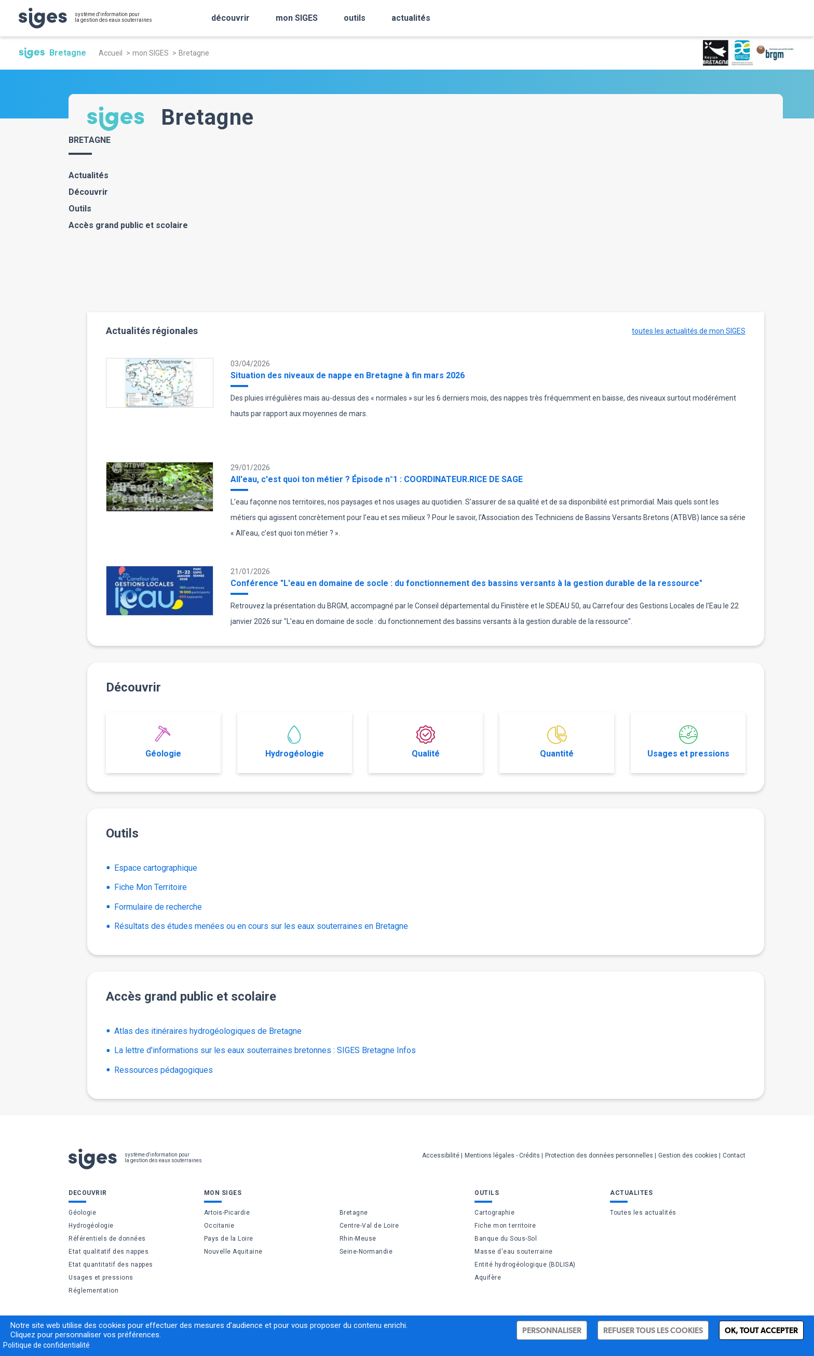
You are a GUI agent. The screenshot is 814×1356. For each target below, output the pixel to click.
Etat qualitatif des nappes (108, 1251)
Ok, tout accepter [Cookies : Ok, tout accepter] (761, 1330)
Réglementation (93, 1290)
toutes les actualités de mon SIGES (688, 331)
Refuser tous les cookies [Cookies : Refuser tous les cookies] (653, 1330)
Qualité (426, 742)
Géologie (163, 742)
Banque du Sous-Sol (505, 1238)
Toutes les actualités (643, 1212)
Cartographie (494, 1212)
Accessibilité (440, 1155)
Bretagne (354, 1212)
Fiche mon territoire (505, 1225)
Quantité (557, 742)
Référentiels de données (107, 1238)
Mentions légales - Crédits (502, 1155)
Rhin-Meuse (358, 1238)
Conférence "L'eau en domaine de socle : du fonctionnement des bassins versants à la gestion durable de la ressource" (466, 583)
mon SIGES (150, 53)
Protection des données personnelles (599, 1155)
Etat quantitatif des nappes (111, 1264)
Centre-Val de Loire (369, 1225)
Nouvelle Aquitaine (233, 1251)
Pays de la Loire (228, 1238)
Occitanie (219, 1225)
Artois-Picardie (227, 1212)
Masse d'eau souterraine (513, 1251)
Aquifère (487, 1277)
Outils (80, 209)
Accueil (111, 53)
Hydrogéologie (294, 742)
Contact (734, 1155)
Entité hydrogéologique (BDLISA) (525, 1264)
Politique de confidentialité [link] (46, 1345)
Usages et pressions (688, 742)
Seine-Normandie (366, 1251)
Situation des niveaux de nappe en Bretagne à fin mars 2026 (347, 375)
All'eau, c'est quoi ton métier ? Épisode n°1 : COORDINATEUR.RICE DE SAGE (376, 479)
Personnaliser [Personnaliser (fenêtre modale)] (551, 1330)
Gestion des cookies (687, 1155)
